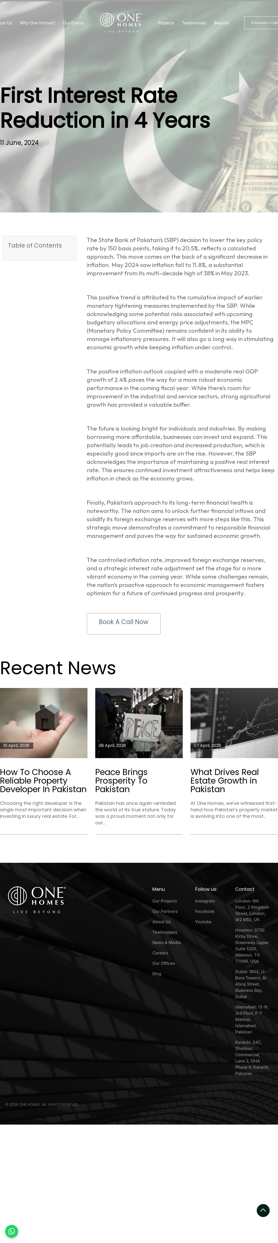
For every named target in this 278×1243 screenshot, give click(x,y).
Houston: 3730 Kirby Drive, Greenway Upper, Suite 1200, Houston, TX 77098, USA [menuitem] (252, 945)
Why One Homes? (37, 22)
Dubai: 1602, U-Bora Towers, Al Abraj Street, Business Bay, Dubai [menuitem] (250, 984)
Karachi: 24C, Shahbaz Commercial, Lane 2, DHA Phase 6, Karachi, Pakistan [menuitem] (252, 1058)
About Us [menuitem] (161, 921)
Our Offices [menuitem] (163, 963)
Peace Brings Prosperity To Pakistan (121, 780)
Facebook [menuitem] (205, 911)
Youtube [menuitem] (203, 921)
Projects (166, 22)
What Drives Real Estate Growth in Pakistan (225, 780)
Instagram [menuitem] (205, 901)
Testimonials (194, 22)
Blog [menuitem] (156, 973)
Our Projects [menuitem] (164, 901)
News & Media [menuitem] (166, 942)
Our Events (73, 22)
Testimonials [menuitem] (164, 932)
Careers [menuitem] (160, 952)
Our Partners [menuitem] (165, 911)
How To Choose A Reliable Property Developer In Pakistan (43, 780)
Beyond (221, 22)
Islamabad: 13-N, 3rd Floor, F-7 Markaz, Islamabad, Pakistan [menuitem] (251, 1019)
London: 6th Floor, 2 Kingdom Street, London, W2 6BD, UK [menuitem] (252, 910)
